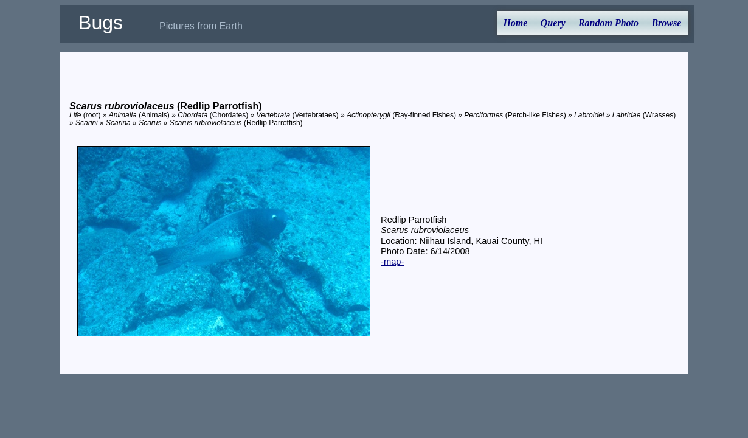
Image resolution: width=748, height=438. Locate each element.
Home (515, 23)
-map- (392, 261)
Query (553, 23)
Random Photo (608, 23)
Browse (666, 23)
